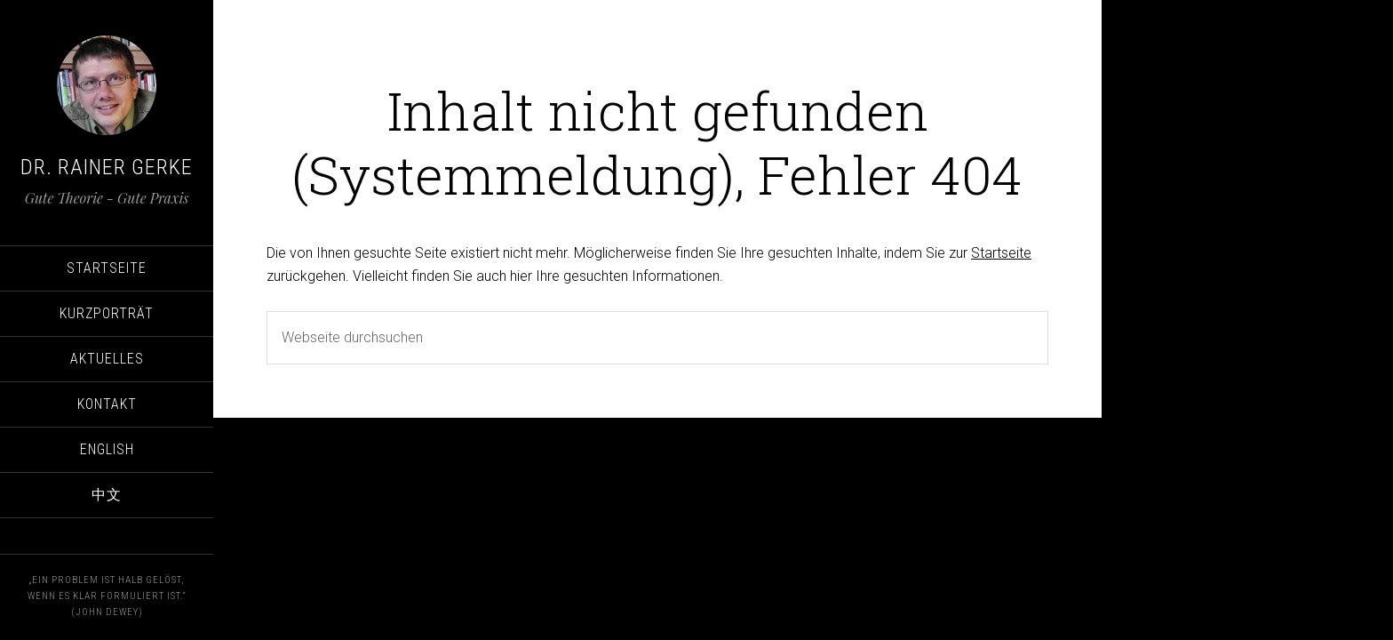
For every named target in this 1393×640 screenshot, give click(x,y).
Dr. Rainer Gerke (106, 167)
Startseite (1001, 252)
